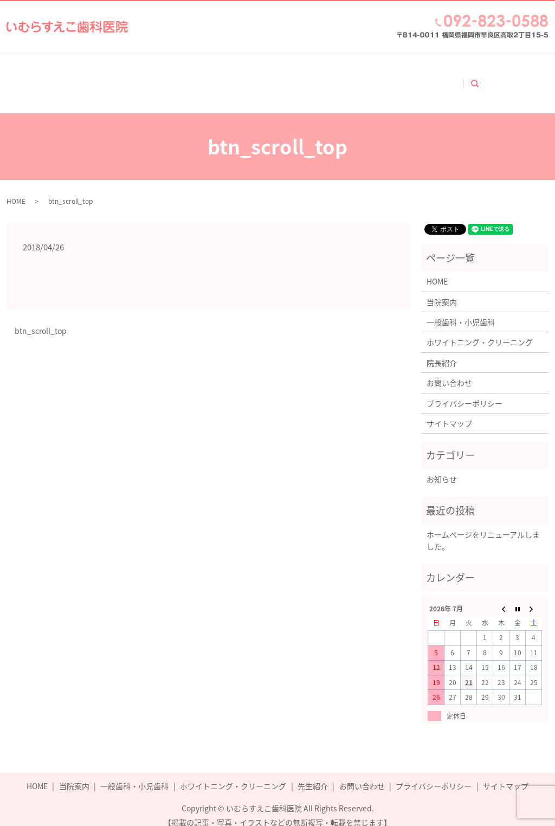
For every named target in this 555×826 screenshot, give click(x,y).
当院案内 (118, 78)
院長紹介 (391, 78)
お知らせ (442, 467)
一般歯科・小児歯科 (190, 78)
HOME (16, 190)
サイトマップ (449, 411)
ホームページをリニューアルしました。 (483, 529)
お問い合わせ (452, 78)
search (503, 77)
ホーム (68, 78)
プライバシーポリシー (464, 391)
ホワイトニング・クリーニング (300, 78)
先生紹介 (313, 774)
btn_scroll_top (41, 319)
